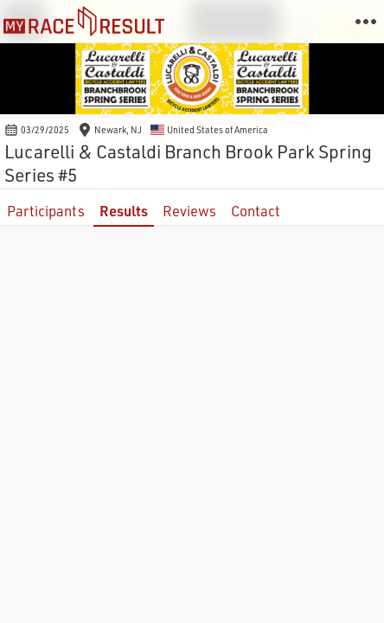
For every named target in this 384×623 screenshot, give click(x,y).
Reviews (189, 211)
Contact (255, 211)
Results (123, 211)
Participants (46, 211)
